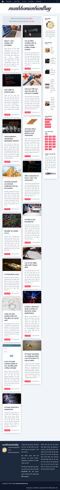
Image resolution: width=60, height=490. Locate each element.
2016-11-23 (35, 68)
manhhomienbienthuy (21, 483)
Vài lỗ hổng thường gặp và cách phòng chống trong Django (30, 45)
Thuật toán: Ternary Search (52, 50)
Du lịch (47, 121)
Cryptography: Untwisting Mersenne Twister (11, 139)
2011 (46, 149)
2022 (50, 139)
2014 (46, 146)
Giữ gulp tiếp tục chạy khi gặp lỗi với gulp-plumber (31, 91)
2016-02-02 (35, 335)
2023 (46, 139)
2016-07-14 (35, 112)
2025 (50, 136)
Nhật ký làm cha (53, 487)
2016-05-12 (35, 156)
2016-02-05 (15, 339)
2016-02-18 (35, 286)
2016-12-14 (15, 69)
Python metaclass (11, 274)
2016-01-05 (15, 430)
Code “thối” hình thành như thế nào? (52, 72)
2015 (54, 144)
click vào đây (29, 21)
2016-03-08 (35, 242)
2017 (46, 144)
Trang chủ (29, 487)
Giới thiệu (35, 487)
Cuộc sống (48, 119)
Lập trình (7, 69)
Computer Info (43, 487)
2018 (54, 141)
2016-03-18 (15, 254)
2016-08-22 (15, 114)
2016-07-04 (15, 161)
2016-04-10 (15, 209)
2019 (50, 141)
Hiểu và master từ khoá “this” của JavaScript (32, 178)
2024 (54, 136)
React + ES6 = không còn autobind (9, 43)
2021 (54, 139)
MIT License (24, 476)
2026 (46, 136)
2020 (46, 141)
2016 (30, 18)
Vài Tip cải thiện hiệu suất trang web (31, 265)
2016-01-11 (35, 381)
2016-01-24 (15, 388)
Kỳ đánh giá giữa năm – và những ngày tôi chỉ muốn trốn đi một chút (52, 86)
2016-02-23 (15, 293)
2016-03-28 (35, 199)
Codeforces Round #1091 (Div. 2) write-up (53, 61)
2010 (50, 149)
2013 (50, 146)
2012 (54, 146)
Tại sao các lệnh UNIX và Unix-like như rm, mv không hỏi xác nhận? (52, 103)
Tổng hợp (27, 68)
